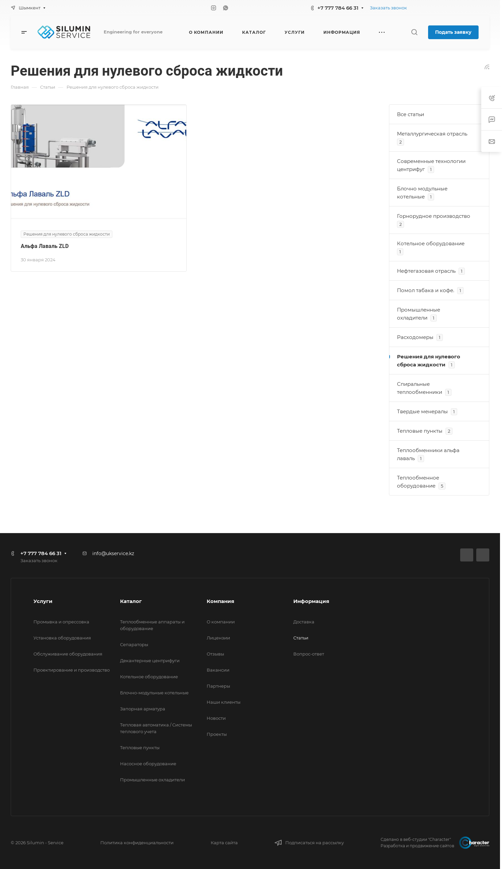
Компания (220, 601)
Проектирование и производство (71, 670)
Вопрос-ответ (308, 654)
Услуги (43, 601)
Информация (311, 601)
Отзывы (215, 654)
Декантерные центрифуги (150, 660)
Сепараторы (134, 644)
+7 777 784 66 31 (338, 8)
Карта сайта (224, 842)
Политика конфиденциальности (137, 842)
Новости (216, 718)
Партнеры (218, 686)
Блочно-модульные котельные (154, 692)
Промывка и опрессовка (61, 621)
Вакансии (218, 670)
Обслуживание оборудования (67, 654)
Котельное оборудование (149, 676)
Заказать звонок (388, 7)
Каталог (131, 601)
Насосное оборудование (148, 763)
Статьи (300, 637)
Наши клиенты (223, 702)
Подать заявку (453, 32)
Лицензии (218, 637)
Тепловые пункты (140, 747)
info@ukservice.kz (113, 553)
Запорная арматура (142, 708)
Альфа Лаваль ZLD (45, 246)
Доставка (303, 621)
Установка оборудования (62, 637)
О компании (221, 621)
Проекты (217, 734)
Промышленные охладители (152, 779)
